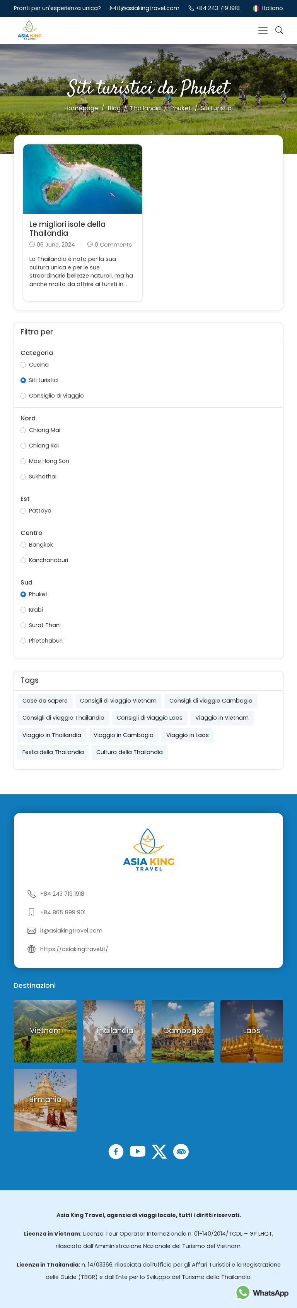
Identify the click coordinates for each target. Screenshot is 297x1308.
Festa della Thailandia (53, 752)
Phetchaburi (46, 641)
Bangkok (41, 545)
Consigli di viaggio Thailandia (63, 718)
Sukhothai (42, 476)
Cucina (39, 365)
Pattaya (40, 510)
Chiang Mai (44, 430)
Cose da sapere (45, 701)
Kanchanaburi (48, 560)
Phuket (38, 594)
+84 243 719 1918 (218, 8)
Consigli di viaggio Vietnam (118, 701)
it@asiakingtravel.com (148, 8)
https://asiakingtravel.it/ (74, 949)
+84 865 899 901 (62, 912)
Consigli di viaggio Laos (150, 718)
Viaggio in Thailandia (51, 735)
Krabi (36, 610)
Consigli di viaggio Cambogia (211, 701)
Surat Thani (45, 625)
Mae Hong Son (49, 461)
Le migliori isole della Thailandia (67, 228)
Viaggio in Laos (187, 735)
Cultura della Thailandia (129, 752)
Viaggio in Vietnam (222, 718)
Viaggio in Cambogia (124, 735)
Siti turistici (43, 380)
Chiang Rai (44, 445)
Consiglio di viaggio (56, 395)
